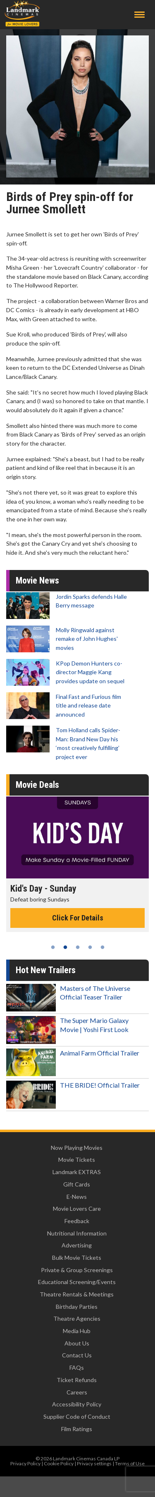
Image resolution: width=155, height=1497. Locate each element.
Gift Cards (76, 1184)
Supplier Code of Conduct (76, 1416)
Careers (77, 1392)
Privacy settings (94, 1463)
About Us (76, 1343)
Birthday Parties (77, 1306)
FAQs (76, 1367)
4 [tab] (90, 947)
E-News (77, 1196)
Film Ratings (76, 1428)
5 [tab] (102, 947)
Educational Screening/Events (77, 1281)
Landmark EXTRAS (76, 1171)
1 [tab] (53, 947)
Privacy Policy (25, 1463)
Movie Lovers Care (77, 1208)
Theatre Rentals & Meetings (77, 1294)
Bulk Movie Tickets (76, 1257)
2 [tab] (65, 947)
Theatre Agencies (76, 1318)
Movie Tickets (76, 1159)
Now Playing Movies (77, 1147)
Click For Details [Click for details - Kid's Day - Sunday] (77, 917)
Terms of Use (130, 1463)
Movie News (37, 580)
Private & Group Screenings (77, 1269)
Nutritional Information (77, 1233)
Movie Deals (37, 785)
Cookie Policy (59, 1463)
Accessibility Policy (76, 1404)
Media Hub (77, 1330)
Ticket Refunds (77, 1379)
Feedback (76, 1220)
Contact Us (77, 1355)
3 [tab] (78, 947)
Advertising (77, 1245)
